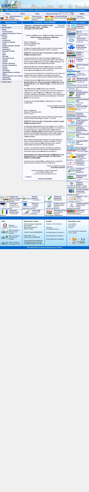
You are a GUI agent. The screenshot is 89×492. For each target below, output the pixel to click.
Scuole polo (72, 173)
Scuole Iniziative (59, 27)
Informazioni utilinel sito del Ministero (77, 42)
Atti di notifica (72, 233)
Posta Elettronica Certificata (55, 239)
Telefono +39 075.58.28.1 (54, 224)
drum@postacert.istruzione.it (69, 10)
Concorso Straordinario (74, 105)
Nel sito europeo (7, 208)
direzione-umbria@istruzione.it (51, 10)
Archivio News (6, 27)
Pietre (79, 199)
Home (80, 56)
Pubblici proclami (82, 35)
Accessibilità (72, 224)
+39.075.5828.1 (81, 10)
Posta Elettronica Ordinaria (54, 236)
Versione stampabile (45, 178)
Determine (71, 36)
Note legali (71, 226)
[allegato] (29, 177)
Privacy (70, 227)
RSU (78, 36)
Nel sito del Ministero (75, 57)
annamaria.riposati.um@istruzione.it (45, 174)
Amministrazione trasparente (77, 231)
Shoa (85, 196)
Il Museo (74, 201)
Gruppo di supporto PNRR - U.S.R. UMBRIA (77, 75)
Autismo (80, 61)
